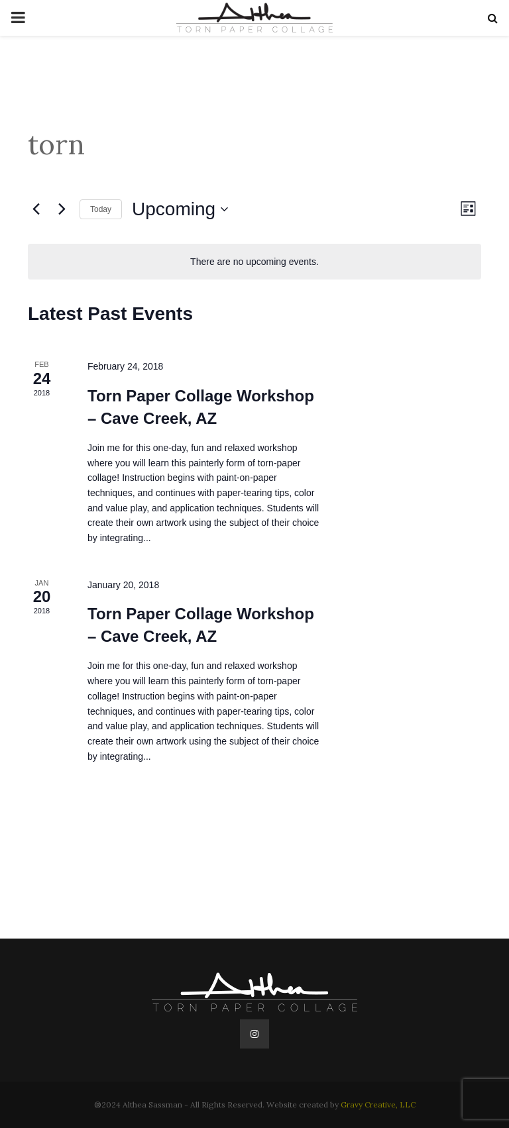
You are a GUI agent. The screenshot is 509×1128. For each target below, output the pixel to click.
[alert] (254, 262)
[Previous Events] (36, 209)
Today (100, 209)
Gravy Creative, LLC (378, 1104)
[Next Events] (62, 209)
